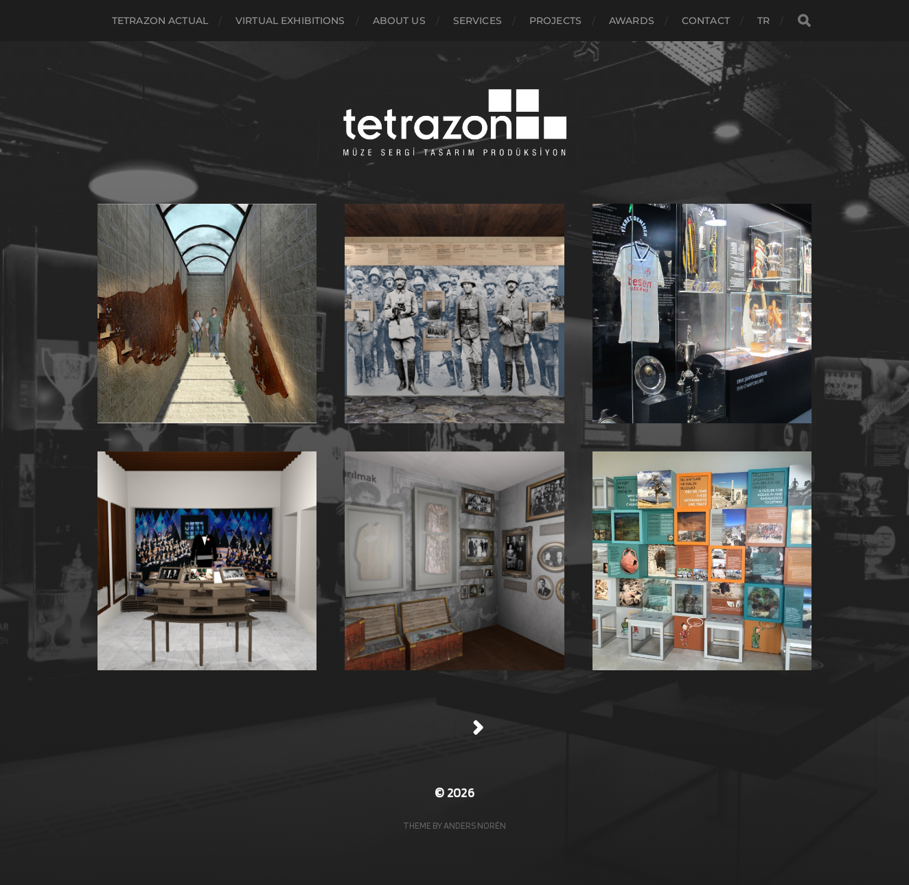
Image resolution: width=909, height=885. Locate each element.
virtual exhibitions (290, 20)
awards (631, 20)
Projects (555, 20)
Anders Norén (475, 825)
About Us (399, 20)
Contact (706, 20)
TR (763, 20)
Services (477, 20)
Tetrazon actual (160, 20)
